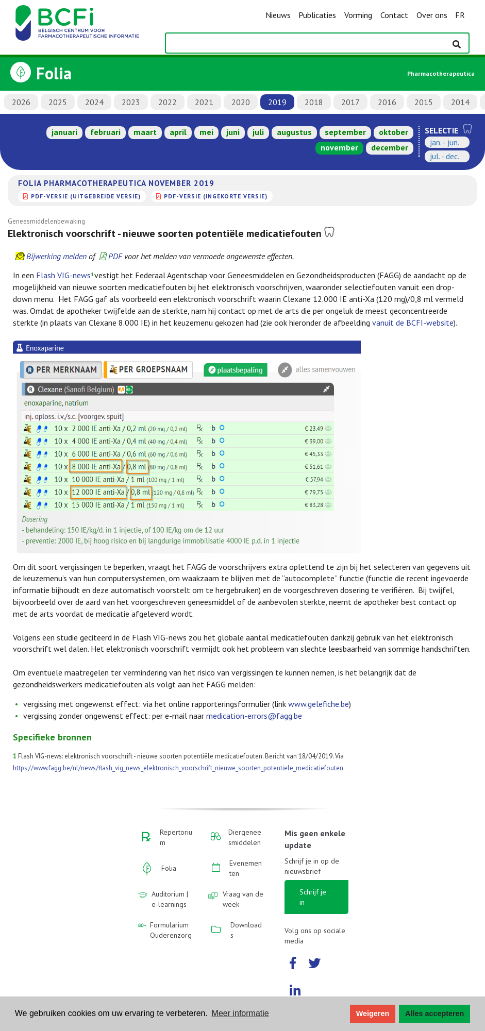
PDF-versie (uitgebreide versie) (86, 196)
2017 (350, 102)
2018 (314, 102)
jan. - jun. (444, 142)
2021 (204, 102)
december (389, 147)
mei (206, 132)
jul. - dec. (444, 156)
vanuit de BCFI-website (413, 322)
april (178, 132)
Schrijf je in (312, 897)
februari (105, 132)
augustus (294, 132)
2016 (387, 102)
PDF (115, 256)
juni (233, 132)
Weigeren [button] (373, 1013)
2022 (167, 102)
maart (145, 132)
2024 (94, 102)
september (345, 132)
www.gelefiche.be (318, 704)
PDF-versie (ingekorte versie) (215, 196)
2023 (131, 102)
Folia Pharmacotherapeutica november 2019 (116, 183)
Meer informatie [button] (240, 1013)
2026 (21, 102)
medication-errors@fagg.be (254, 716)
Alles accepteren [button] (434, 1013)
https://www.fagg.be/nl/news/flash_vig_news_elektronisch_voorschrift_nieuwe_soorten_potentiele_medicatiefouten (178, 768)
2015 (423, 102)
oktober (393, 132)
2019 (277, 102)
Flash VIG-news (63, 275)
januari (64, 132)
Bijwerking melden (56, 256)
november (339, 147)
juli (258, 132)
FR (460, 15)
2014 (460, 102)
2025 (57, 102)
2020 (240, 102)
